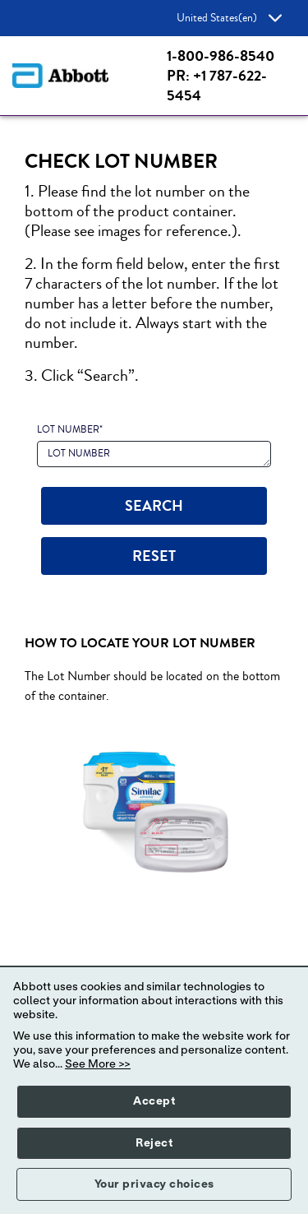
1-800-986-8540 (220, 56)
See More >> (98, 1064)
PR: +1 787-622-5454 (217, 85)
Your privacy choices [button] (154, 1184)
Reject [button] (154, 1143)
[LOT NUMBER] (154, 454)
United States (229, 18)
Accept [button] (154, 1101)
